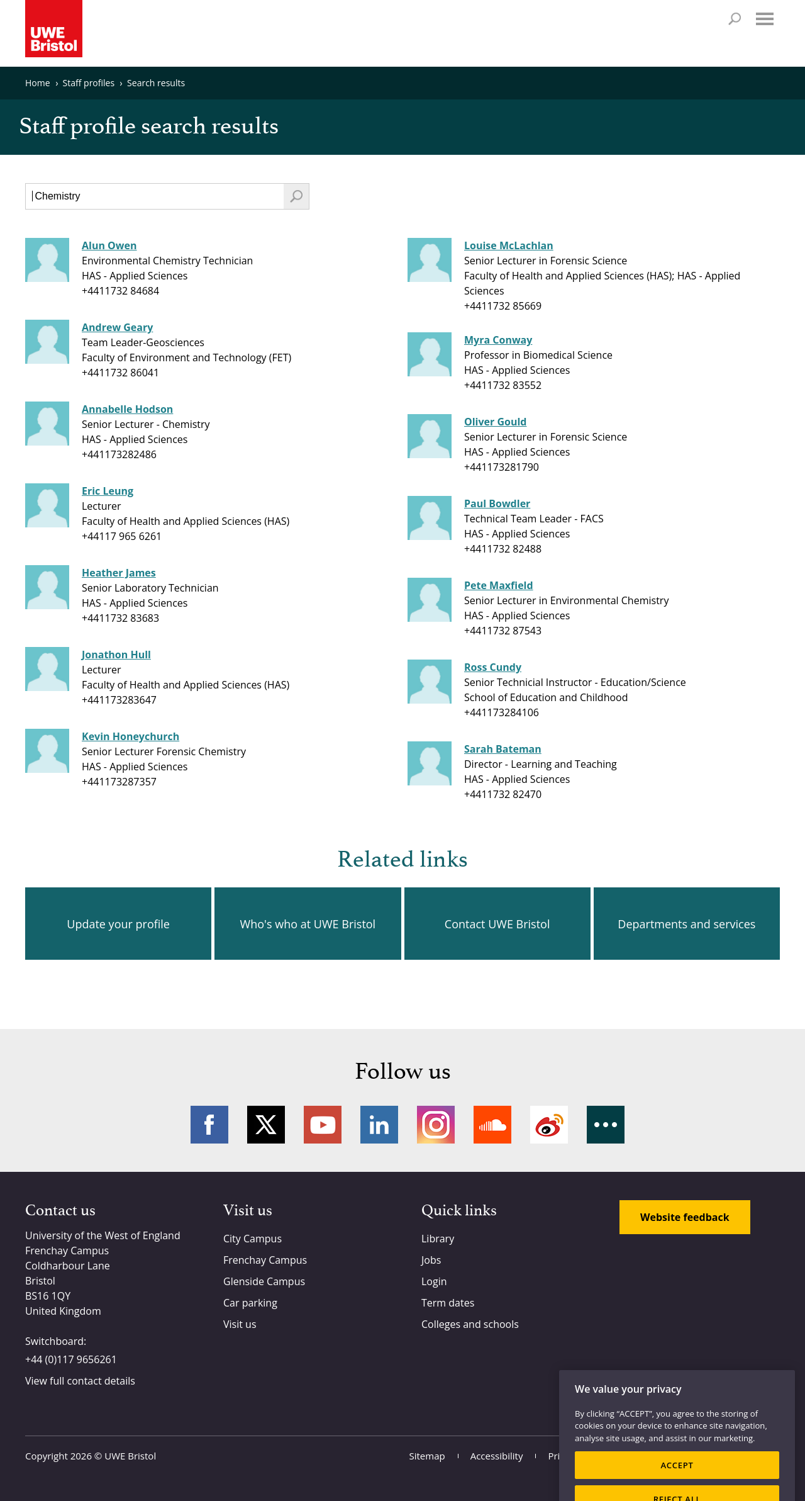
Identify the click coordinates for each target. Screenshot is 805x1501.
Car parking (250, 1303)
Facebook (209, 1125)
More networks (606, 1125)
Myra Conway (498, 340)
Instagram (436, 1125)
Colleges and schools (470, 1324)
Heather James (119, 573)
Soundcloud (492, 1125)
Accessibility (496, 1455)
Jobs (431, 1260)
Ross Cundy (492, 667)
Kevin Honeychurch (130, 736)
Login (434, 1281)
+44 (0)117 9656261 (71, 1359)
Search (734, 19)
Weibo (549, 1125)
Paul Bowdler (497, 503)
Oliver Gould (495, 422)
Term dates (447, 1303)
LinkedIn (379, 1125)
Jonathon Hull (116, 654)
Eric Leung (107, 491)
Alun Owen (109, 245)
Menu (765, 19)
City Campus (252, 1238)
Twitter (266, 1125)
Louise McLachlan (508, 245)
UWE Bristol (130, 1455)
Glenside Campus (264, 1281)
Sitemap (427, 1455)
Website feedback (685, 1217)
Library (437, 1238)
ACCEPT (676, 1483)
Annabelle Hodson (127, 409)
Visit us (240, 1324)
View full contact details (80, 1381)
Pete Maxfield (498, 585)
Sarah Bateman (502, 749)
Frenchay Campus (265, 1260)
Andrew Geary (117, 327)
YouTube (322, 1125)
